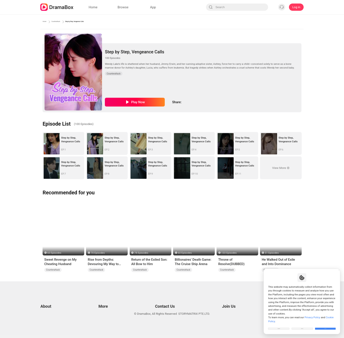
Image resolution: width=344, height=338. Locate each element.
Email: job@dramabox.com (234, 296)
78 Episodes (141, 252)
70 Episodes (98, 252)
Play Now (138, 102)
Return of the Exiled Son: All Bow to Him (149, 262)
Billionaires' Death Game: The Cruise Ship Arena (193, 262)
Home (47, 22)
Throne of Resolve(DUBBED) (231, 262)
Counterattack (67, 22)
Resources (104, 296)
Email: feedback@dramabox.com (164, 296)
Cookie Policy (49, 307)
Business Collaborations (158, 301)
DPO (43, 318)
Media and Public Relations (160, 307)
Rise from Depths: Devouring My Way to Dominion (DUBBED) (103, 262)
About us (46, 323)
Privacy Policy (49, 301)
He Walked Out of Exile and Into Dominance (278, 262)
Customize (279, 325)
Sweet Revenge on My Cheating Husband (60, 262)
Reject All (302, 325)
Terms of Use (49, 296)
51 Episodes (272, 252)
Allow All (326, 325)
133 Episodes (229, 252)
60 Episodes (54, 252)
